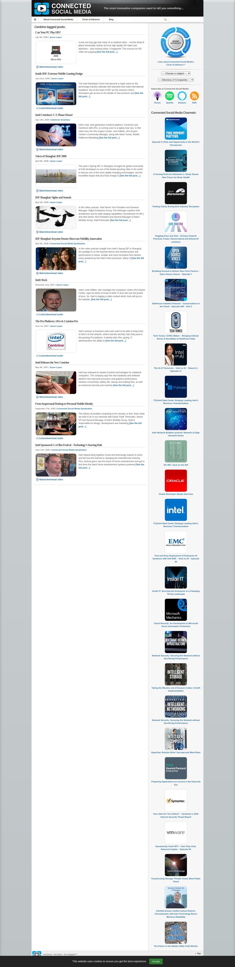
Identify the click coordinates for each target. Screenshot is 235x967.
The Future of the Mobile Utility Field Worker (176, 946)
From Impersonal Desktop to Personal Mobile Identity (64, 403)
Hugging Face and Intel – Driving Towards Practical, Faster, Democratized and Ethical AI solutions (175, 239)
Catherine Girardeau (60, 120)
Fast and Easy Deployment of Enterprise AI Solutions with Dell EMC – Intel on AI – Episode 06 (176, 559)
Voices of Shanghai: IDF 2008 (50, 156)
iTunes (157, 103)
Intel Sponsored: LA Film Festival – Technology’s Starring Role (68, 445)
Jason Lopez (55, 37)
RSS (194, 103)
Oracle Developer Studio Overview (176, 494)
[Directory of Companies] (176, 73)
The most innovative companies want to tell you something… (144, 8)
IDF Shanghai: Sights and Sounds (53, 197)
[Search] (185, 19)
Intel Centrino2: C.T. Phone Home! (54, 114)
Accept (156, 961)
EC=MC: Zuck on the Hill (176, 465)
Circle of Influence (91, 19)
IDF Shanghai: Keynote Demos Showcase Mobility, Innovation (68, 238)
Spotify (169, 103)
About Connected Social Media (58, 19)
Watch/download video (49, 67)
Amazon (182, 103)
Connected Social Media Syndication (67, 243)
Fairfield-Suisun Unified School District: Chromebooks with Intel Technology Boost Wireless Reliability (176, 914)
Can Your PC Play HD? (48, 32)
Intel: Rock (41, 279)
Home (36, 19)
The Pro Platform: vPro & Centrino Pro (56, 321)
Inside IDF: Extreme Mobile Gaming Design (59, 73)
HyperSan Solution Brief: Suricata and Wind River (176, 752)
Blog (111, 19)
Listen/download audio (49, 108)
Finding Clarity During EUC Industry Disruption (175, 206)
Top (199, 953)
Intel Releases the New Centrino (52, 362)
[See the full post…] (107, 52)
